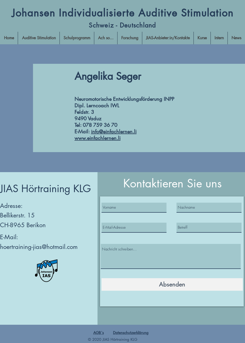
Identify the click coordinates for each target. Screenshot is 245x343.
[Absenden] (172, 284)
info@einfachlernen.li (113, 131)
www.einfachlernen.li (97, 138)
